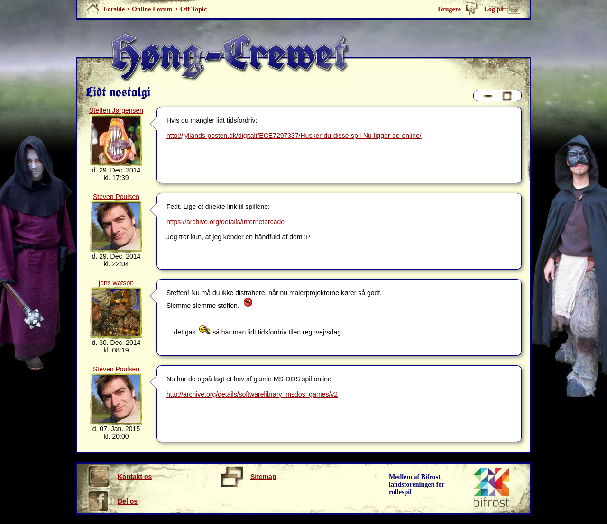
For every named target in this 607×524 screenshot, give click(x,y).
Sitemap (248, 476)
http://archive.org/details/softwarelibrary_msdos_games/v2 (252, 394)
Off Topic (193, 9)
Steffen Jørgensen (116, 110)
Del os (112, 501)
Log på (494, 9)
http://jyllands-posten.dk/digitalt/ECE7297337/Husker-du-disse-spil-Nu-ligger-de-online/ (294, 135)
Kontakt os (119, 476)
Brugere (449, 9)
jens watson (116, 283)
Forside (114, 9)
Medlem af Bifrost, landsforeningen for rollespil (417, 484)
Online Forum (152, 9)
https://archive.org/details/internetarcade (225, 222)
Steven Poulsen (116, 196)
